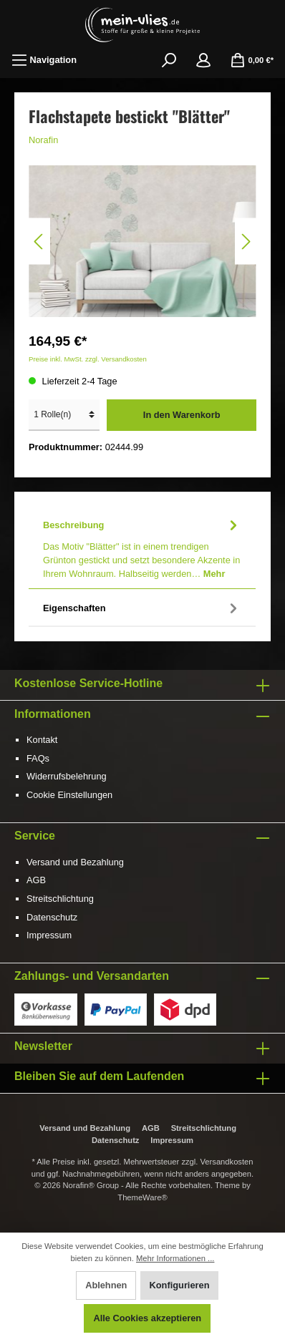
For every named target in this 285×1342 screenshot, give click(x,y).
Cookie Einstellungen (69, 794)
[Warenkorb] (252, 60)
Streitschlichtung (60, 898)
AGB (36, 880)
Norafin (43, 140)
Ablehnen (106, 1285)
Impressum (49, 935)
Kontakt (41, 739)
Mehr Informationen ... (175, 1258)
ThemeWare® (142, 1197)
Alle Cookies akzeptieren (147, 1318)
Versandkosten (227, 1161)
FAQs (37, 758)
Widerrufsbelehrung (66, 776)
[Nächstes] (245, 241)
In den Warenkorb (182, 414)
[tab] (142, 548)
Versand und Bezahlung (75, 862)
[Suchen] (169, 60)
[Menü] (44, 60)
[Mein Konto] (203, 60)
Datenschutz (51, 917)
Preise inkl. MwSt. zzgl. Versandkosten (88, 359)
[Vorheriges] (39, 241)
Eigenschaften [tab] (142, 608)
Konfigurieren (180, 1285)
